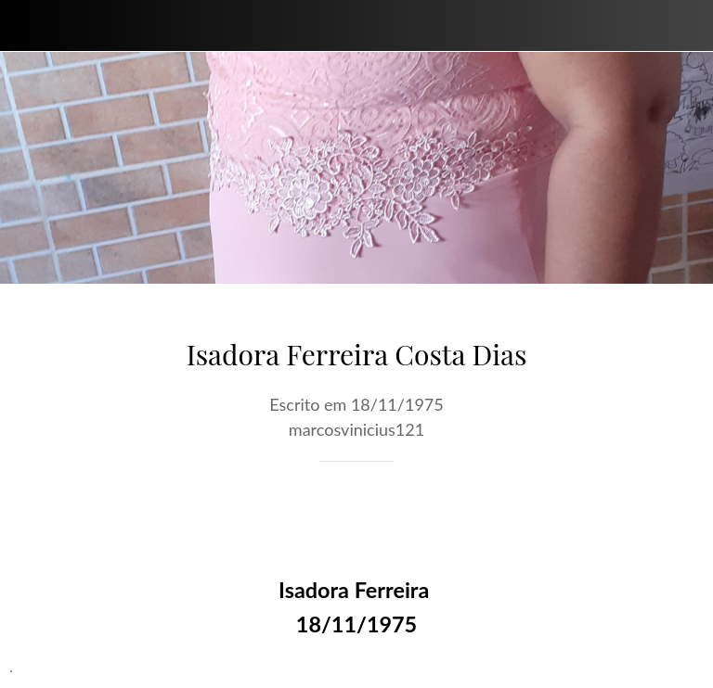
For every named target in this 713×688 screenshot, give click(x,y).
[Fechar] (26, 26)
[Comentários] (681, 517)
